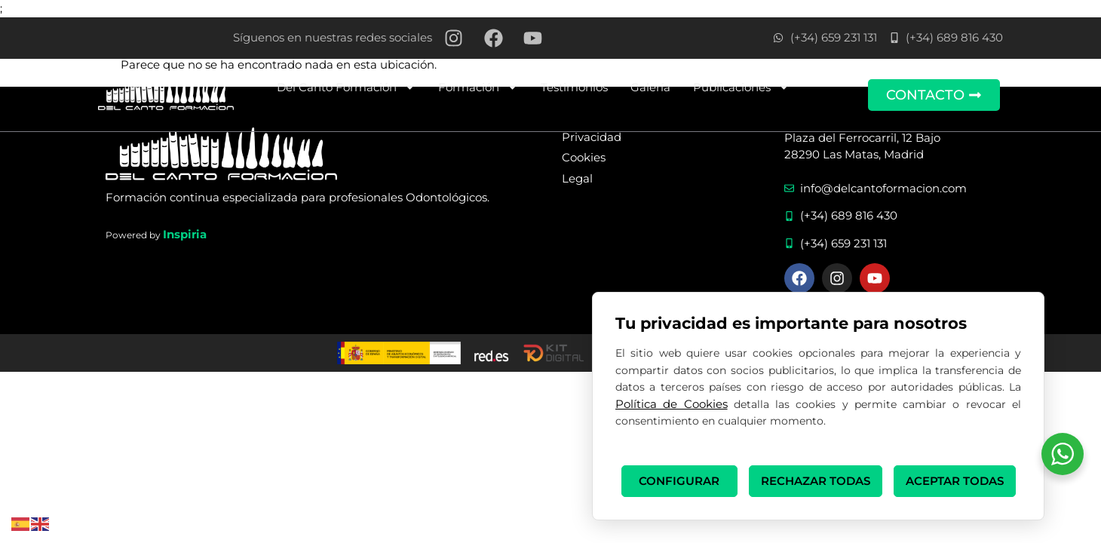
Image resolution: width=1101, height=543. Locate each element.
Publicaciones (741, 87)
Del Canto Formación (346, 87)
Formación (478, 87)
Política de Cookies (671, 404)
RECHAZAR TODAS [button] (815, 481)
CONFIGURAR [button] (679, 481)
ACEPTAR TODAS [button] (955, 481)
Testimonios (574, 87)
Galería (650, 87)
